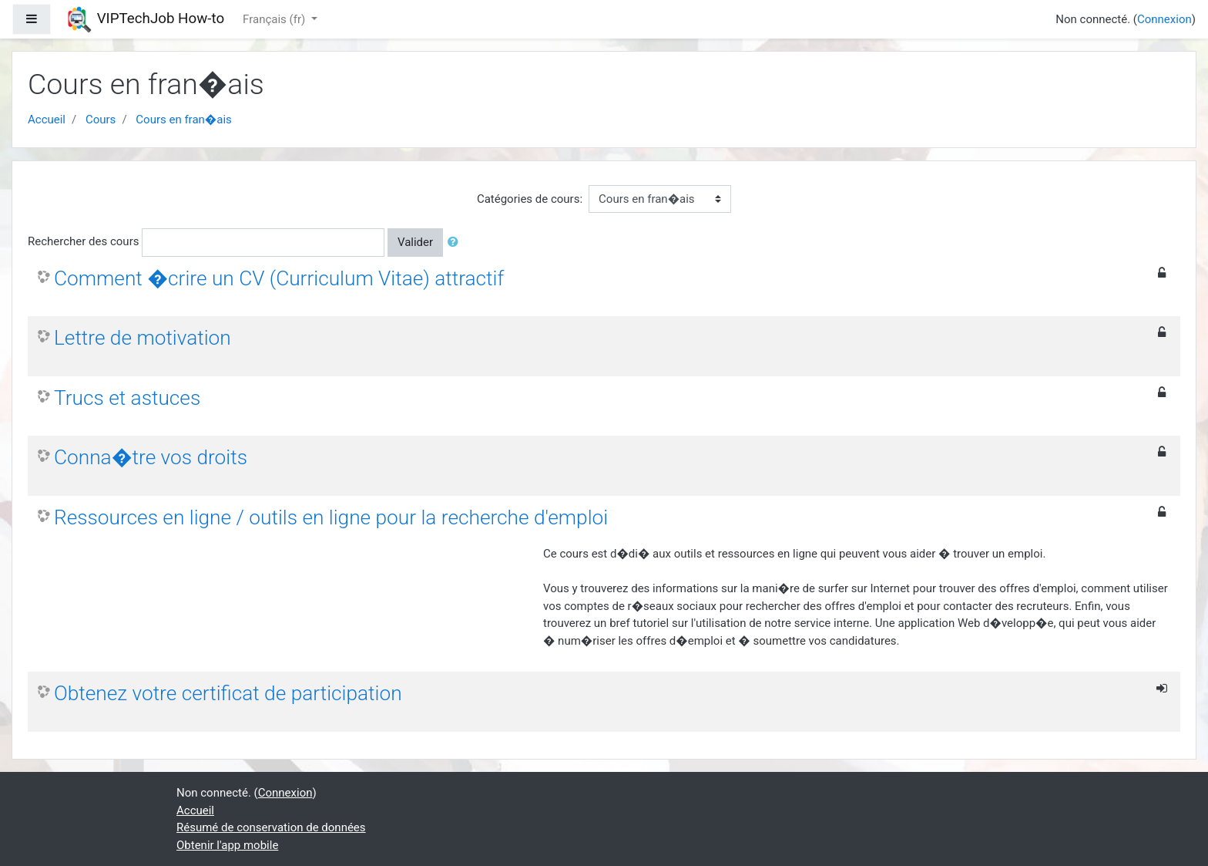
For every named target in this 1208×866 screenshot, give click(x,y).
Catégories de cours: (529, 199)
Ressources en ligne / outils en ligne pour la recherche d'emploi (331, 517)
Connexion (1164, 19)
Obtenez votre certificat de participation (228, 693)
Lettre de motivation (142, 337)
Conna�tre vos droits (150, 457)
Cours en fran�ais (183, 119)
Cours (101, 119)
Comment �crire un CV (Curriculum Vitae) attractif (279, 278)
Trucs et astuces (127, 397)
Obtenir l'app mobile (227, 845)
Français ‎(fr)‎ (275, 19)
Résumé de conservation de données (271, 827)
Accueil (46, 119)
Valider (415, 242)
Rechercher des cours (83, 241)
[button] (456, 242)
